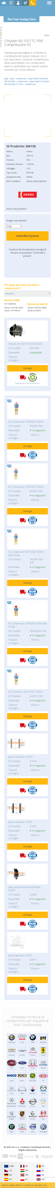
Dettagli (27, 368)
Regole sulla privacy (27, 1150)
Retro (47, 31)
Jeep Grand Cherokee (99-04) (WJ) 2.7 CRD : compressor (26, 83)
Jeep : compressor (18, 78)
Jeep (6, 78)
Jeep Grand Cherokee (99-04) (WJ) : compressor (26, 80)
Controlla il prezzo (27, 236)
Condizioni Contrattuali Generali (34, 1147)
